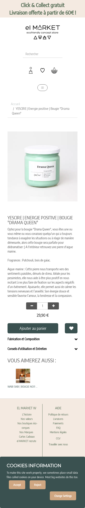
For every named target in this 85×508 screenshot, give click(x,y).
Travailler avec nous (58, 444)
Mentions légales (58, 432)
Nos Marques (26, 432)
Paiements (58, 423)
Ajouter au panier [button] (32, 328)
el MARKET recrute (27, 441)
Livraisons (58, 419)
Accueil (15, 104)
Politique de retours (58, 414)
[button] (71, 328)
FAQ (58, 427)
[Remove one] (31, 305)
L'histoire (26, 414)
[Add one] (53, 305)
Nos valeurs (27, 419)
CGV (58, 438)
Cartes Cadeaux (27, 436)
